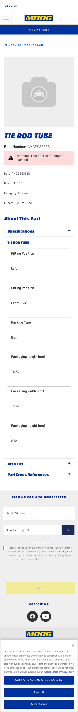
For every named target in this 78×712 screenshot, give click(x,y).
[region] (39, 676)
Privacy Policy (65, 551)
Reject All (39, 692)
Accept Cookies (39, 704)
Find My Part (39, 29)
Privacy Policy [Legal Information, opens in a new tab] (66, 672)
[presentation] (38, 572)
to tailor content (41, 542)
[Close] (73, 645)
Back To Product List (25, 45)
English (11, 5)
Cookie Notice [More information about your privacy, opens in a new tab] (51, 672)
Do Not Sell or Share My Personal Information (39, 680)
